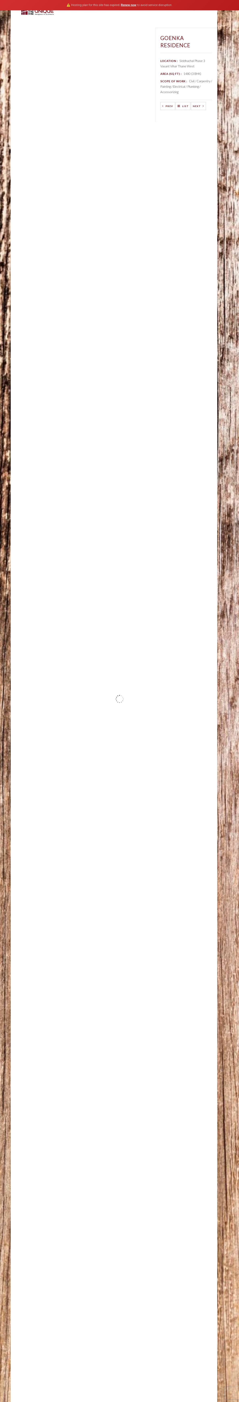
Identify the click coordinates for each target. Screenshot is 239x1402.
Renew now (128, 5)
